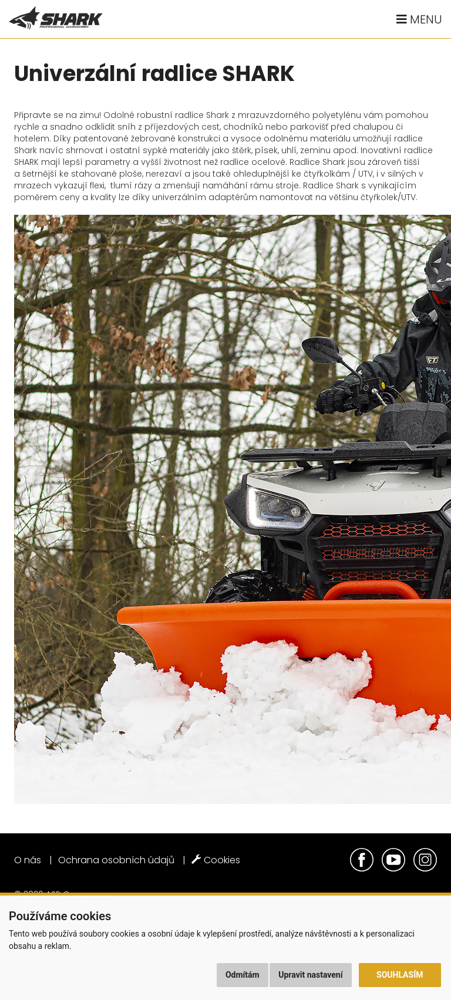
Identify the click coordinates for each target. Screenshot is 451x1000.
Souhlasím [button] (399, 974)
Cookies (215, 860)
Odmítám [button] (243, 974)
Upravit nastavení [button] (310, 974)
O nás (27, 860)
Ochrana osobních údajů (116, 860)
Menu (419, 19)
